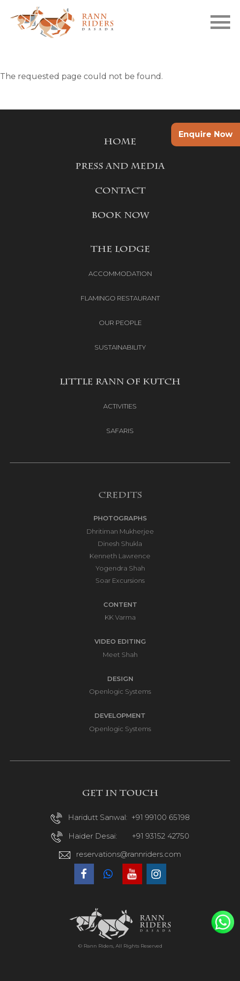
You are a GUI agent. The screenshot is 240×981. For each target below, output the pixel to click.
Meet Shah (120, 654)
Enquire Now (206, 134)
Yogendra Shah (120, 568)
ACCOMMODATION (120, 273)
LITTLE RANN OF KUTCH (120, 382)
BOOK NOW (120, 216)
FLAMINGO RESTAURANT (120, 298)
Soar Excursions (120, 580)
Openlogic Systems (120, 691)
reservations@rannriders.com (128, 854)
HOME (120, 142)
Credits (120, 495)
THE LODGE (120, 249)
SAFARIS (120, 431)
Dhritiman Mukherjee (120, 531)
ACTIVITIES (120, 406)
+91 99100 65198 (160, 817)
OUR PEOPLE (120, 323)
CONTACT (120, 191)
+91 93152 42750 (160, 836)
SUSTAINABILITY (120, 347)
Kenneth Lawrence (120, 556)
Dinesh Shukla (120, 543)
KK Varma (120, 617)
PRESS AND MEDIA (120, 167)
